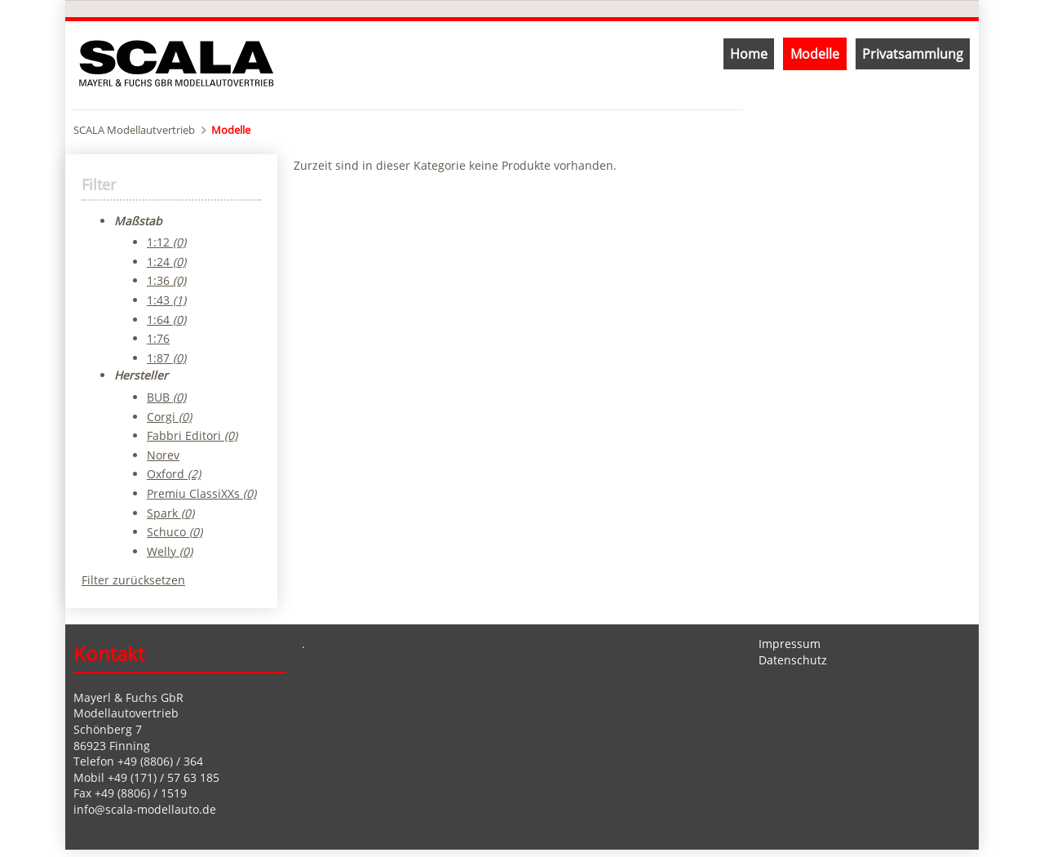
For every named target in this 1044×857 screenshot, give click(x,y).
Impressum (790, 643)
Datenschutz (793, 660)
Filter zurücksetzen (133, 580)
